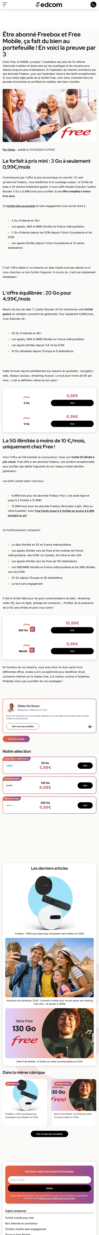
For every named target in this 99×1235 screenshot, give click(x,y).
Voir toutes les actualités (49, 1133)
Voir (72, 402)
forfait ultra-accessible (21, 206)
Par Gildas (9, 149)
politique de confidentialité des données (57, 1198)
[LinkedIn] (90, 726)
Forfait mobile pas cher (19, 1217)
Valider (49, 1188)
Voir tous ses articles (23, 726)
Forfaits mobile (16, 738)
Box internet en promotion (21, 1223)
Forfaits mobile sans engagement (25, 1229)
